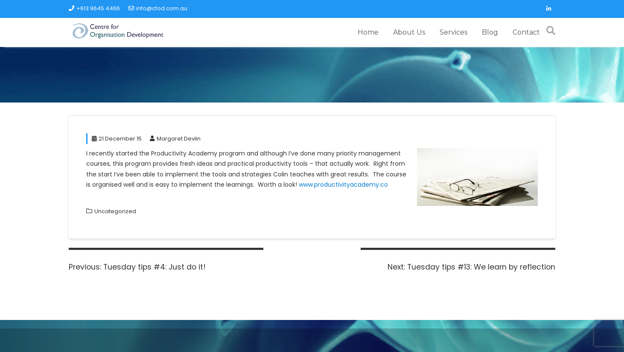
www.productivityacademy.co (343, 184)
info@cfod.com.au (157, 8)
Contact (526, 32)
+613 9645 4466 (94, 8)
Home (368, 32)
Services (453, 32)
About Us (409, 32)
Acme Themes (500, 336)
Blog (490, 32)
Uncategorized (115, 211)
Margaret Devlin (175, 139)
